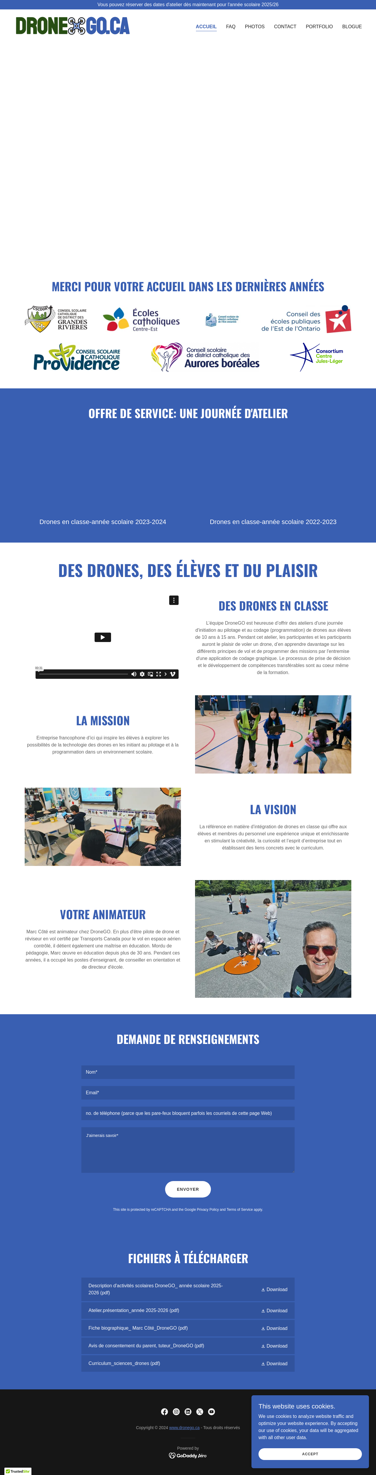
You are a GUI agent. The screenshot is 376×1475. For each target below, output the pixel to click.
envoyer (188, 1189)
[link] (72, 25)
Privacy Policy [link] (208, 1210)
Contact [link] (285, 26)
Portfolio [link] (319, 26)
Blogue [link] (352, 26)
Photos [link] (255, 26)
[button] (274, 1289)
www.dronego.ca (184, 1427)
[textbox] (187, 1072)
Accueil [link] (206, 26)
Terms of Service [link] (239, 1210)
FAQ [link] (231, 26)
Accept (310, 1454)
